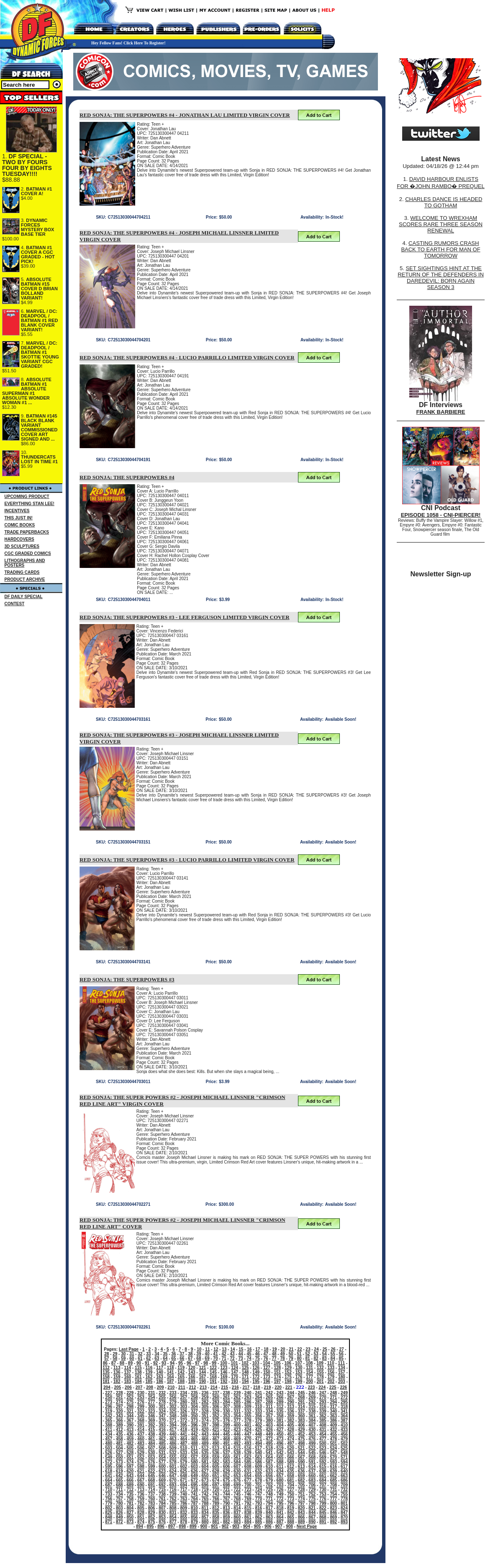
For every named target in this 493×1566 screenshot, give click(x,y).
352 (215, 1416)
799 (322, 1503)
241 (258, 1393)
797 (301, 1503)
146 (224, 1372)
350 (194, 1416)
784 (162, 1503)
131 (309, 1367)
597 (130, 1466)
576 (151, 1462)
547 (333, 1452)
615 (322, 1466)
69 (207, 1358)
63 (156, 1358)
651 (215, 1475)
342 (108, 1416)
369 (151, 1420)
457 (108, 1439)
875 (151, 1522)
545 (312, 1452)
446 (237, 1434)
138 (138, 1372)
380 (269, 1420)
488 (194, 1443)
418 (183, 1429)
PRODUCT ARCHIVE (25, 579)
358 (280, 1416)
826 (119, 1512)
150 (266, 1372)
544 (301, 1452)
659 (301, 1475)
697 (215, 1485)
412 (119, 1429)
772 (280, 1498)
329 (215, 1411)
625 (183, 1471)
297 (119, 1406)
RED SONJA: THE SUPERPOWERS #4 (127, 477)
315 (312, 1406)
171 (245, 1377)
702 (269, 1485)
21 (291, 1349)
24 (316, 1349)
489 (205, 1443)
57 (106, 1358)
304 (194, 1406)
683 (312, 1480)
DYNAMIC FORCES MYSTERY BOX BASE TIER (37, 227)
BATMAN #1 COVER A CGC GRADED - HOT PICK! (38, 254)
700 (248, 1485)
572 (108, 1462)
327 (194, 1411)
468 (226, 1439)
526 (108, 1452)
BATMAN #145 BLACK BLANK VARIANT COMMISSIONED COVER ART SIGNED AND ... (39, 427)
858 (215, 1517)
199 (299, 1381)
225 (332, 1387)
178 (320, 1377)
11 (207, 1349)
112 (106, 1367)
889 (301, 1522)
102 (245, 1363)
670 (173, 1480)
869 (333, 1517)
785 (173, 1503)
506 (140, 1448)
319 (108, 1411)
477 (322, 1439)
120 (191, 1367)
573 (119, 1462)
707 (322, 1485)
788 (205, 1503)
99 (214, 1363)
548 (344, 1452)
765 (205, 1498)
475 (301, 1439)
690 (140, 1485)
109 (320, 1363)
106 (288, 1363)
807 (162, 1508)
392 (151, 1425)
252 (130, 1397)
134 (341, 1367)
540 (258, 1452)
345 (140, 1416)
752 (312, 1494)
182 (117, 1381)
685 (333, 1480)
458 (119, 1439)
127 (266, 1367)
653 (237, 1475)
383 (301, 1420)
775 (312, 1498)
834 (205, 1512)
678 (258, 1480)
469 (237, 1439)
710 (108, 1489)
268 (301, 1397)
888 (290, 1522)
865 (290, 1517)
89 (130, 1363)
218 (256, 1387)
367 (130, 1420)
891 (322, 1522)
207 (139, 1387)
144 (202, 1372)
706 (312, 1485)
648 (183, 1475)
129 (288, 1367)
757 (119, 1498)
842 (290, 1512)
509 (173, 1448)
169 (224, 1377)
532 (173, 1452)
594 (344, 1462)
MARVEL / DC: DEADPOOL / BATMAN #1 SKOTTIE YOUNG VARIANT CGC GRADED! (40, 355)
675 (226, 1480)
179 (330, 1377)
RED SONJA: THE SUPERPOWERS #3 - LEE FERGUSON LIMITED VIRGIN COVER (185, 617)
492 (237, 1443)
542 (280, 1452)
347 (162, 1416)
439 (162, 1434)
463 (173, 1439)
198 (288, 1381)
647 (173, 1475)
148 (245, 1372)
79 (291, 1358)
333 (258, 1411)
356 (258, 1416)
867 (312, 1517)
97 (197, 1363)
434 (108, 1434)
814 (237, 1508)
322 (140, 1411)
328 (205, 1411)
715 (162, 1489)
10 (199, 1349)
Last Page (129, 1349)
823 (333, 1508)
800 (333, 1503)
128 (277, 1367)
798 (312, 1503)
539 (248, 1452)
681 (290, 1480)
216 (235, 1387)
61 (140, 1358)
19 (274, 1349)
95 (180, 1363)
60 (131, 1358)
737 (151, 1494)
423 (237, 1429)
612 (290, 1466)
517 (258, 1448)
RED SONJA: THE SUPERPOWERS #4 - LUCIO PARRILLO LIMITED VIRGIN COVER (187, 357)
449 (269, 1434)
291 (301, 1402)
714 (151, 1489)
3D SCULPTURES (22, 546)
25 (324, 1349)
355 (248, 1416)
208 (149, 1387)
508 (162, 1448)
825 (108, 1512)
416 (162, 1429)
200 (309, 1381)
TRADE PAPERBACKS (27, 532)
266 (280, 1397)
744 (226, 1494)
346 (151, 1416)
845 (322, 1512)
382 (290, 1420)
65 (173, 1358)
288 (269, 1402)
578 (173, 1462)
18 (266, 1349)
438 (151, 1434)
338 (312, 1411)
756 (108, 1498)
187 (170, 1381)
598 (140, 1466)
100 (223, 1363)
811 (205, 1508)
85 (341, 1358)
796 (290, 1503)
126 (255, 1367)
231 (151, 1393)
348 (173, 1416)
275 (130, 1402)
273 (108, 1402)
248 (333, 1393)
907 (278, 1526)
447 (248, 1434)
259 (205, 1397)
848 (108, 1517)
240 (248, 1393)
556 (183, 1457)
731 (333, 1489)
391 (140, 1425)
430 (312, 1429)
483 (140, 1443)
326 (183, 1411)
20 (282, 1349)
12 (215, 1349)
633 (269, 1471)
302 (173, 1406)
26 (333, 1349)
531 (162, 1452)
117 (159, 1367)
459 (130, 1439)
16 (249, 1349)
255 (162, 1397)
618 (108, 1471)
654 (248, 1475)
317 (333, 1406)
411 (108, 1429)
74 (248, 1358)
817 (269, 1508)
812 (215, 1508)
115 (138, 1367)
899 (193, 1526)
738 (162, 1494)
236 (205, 1393)
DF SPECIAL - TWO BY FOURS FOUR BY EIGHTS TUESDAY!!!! (27, 165)
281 (194, 1402)
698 (226, 1485)
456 (344, 1434)
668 (151, 1480)
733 (108, 1494)
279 (173, 1402)
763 (183, 1498)
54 (324, 1354)
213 (203, 1387)
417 (173, 1429)
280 (183, 1402)
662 (333, 1475)
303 (183, 1406)
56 (341, 1354)
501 (333, 1443)
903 (235, 1526)
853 (162, 1517)
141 (170, 1372)
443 (205, 1434)
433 (344, 1429)
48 (274, 1354)
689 (130, 1485)
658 (290, 1475)
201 (320, 1381)
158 (106, 1377)
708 (333, 1485)
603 (194, 1466)
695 (194, 1485)
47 (265, 1354)
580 (194, 1462)
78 (282, 1358)
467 (215, 1439)
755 (344, 1494)
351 (205, 1416)
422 (226, 1429)
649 (194, 1475)
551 (130, 1457)
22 (299, 1349)
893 (344, 1522)
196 (266, 1381)
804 (130, 1508)
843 (301, 1512)
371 (173, 1420)
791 (237, 1503)
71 (223, 1358)
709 (344, 1485)
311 (269, 1406)
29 (115, 1354)
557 (194, 1457)
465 (194, 1439)
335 (280, 1411)
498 (301, 1443)
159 (117, 1377)
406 (301, 1425)
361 (312, 1416)
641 (108, 1475)
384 (312, 1420)
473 (280, 1439)
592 (322, 1462)
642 (119, 1475)
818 (280, 1508)
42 (223, 1354)
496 (280, 1443)
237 (215, 1393)
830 (162, 1512)
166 (191, 1377)
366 (119, 1420)
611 (280, 1466)
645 (151, 1475)
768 (237, 1498)
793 (258, 1503)
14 (232, 1349)
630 (237, 1471)
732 (344, 1489)
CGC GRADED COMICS (28, 553)
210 (171, 1387)
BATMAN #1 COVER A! (36, 191)
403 (269, 1425)
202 (330, 1381)
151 (277, 1372)
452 (301, 1434)
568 (312, 1457)
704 (290, 1485)
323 (151, 1411)
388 (108, 1425)
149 (255, 1372)
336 (290, 1411)
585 (248, 1462)
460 (140, 1439)
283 (215, 1402)
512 (205, 1448)
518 (269, 1448)
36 (173, 1354)
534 (194, 1452)
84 (333, 1358)
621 (140, 1471)
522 (312, 1448)
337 (301, 1411)
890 (312, 1522)
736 (140, 1494)
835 (215, 1512)
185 (149, 1381)
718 (194, 1489)
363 (333, 1416)
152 (288, 1372)
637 (312, 1471)
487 (183, 1443)
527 (119, 1452)
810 (194, 1508)
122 (213, 1367)
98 (205, 1363)
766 (215, 1498)
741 (194, 1494)
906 (268, 1526)
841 (280, 1512)
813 (226, 1508)
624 (173, 1471)
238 (226, 1393)
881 (215, 1522)
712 (130, 1489)
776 (322, 1498)
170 (234, 1377)
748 (269, 1494)
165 (181, 1377)
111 (341, 1363)
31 (131, 1354)
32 (140, 1354)
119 (181, 1367)
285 (237, 1402)
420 (205, 1429)
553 (151, 1457)
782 (140, 1503)
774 (301, 1498)
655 (258, 1475)
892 (333, 1522)
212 (192, 1387)
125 (245, 1367)
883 (237, 1522)
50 (291, 1354)
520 (290, 1448)
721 (226, 1489)
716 (173, 1489)
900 (204, 1526)
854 (173, 1517)
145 (213, 1372)
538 (237, 1452)
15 (241, 1349)
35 (165, 1354)
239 (237, 1393)
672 (194, 1480)
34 (156, 1354)
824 (344, 1508)
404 (280, 1425)
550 (119, 1457)
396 (194, 1425)
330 (226, 1411)
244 (290, 1393)
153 (299, 1372)
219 (267, 1387)
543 (290, 1452)
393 (162, 1425)
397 (205, 1425)
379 (258, 1420)
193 (234, 1381)
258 (194, 1397)
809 (183, 1508)
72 (232, 1358)
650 (205, 1475)
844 (312, 1512)
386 (333, 1420)
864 (280, 1517)
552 (140, 1457)
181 (106, 1381)
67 (190, 1358)
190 (202, 1381)
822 (322, 1508)
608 (248, 1466)
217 (245, 1387)
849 (119, 1517)
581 (205, 1462)
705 (301, 1485)
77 (274, 1358)
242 (269, 1393)
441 (183, 1434)
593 (333, 1462)
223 (311, 1387)
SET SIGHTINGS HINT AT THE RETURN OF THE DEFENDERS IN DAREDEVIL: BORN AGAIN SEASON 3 (441, 277)
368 (140, 1420)
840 (269, 1512)
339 (322, 1411)
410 (344, 1425)
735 (130, 1494)
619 (119, 1471)
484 (151, 1443)
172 (255, 1377)
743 (215, 1494)
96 (189, 1363)
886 (269, 1522)
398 (215, 1425)
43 (232, 1354)
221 (289, 1387)
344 (130, 1416)
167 (202, 1377)
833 (194, 1512)
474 (290, 1439)
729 (312, 1489)
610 (269, 1466)
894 (139, 1526)
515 (237, 1448)
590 (301, 1462)
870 (344, 1517)
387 (344, 1420)
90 (138, 1363)
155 (320, 1372)
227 (108, 1393)
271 (333, 1397)
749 (280, 1494)
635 (290, 1471)
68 (198, 1358)
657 (280, 1475)
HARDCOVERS (19, 539)
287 (258, 1402)
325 (173, 1411)
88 (122, 1363)
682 (301, 1480)
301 (162, 1406)
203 (341, 1381)
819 (290, 1508)
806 (151, 1508)
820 (301, 1508)
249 (344, 1393)
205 (117, 1387)
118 (170, 1367)
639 (333, 1471)
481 (119, 1443)
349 (183, 1416)
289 (280, 1402)
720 (215, 1489)
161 (138, 1377)
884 (248, 1522)
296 (108, 1406)
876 (162, 1522)
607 (237, 1466)
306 (215, 1406)
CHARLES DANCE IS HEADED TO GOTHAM (443, 202)
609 (258, 1466)
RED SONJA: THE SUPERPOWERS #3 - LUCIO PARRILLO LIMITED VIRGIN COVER (187, 860)
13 (224, 1349)
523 (322, 1448)
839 (258, 1512)
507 (151, 1448)
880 (205, 1522)
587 (269, 1462)
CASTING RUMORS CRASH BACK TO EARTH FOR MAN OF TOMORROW (440, 249)
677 (248, 1480)
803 (119, 1508)
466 (205, 1439)
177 (309, 1377)
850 (130, 1517)
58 (115, 1358)
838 (248, 1512)
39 (198, 1354)
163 (159, 1377)
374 (205, 1420)
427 (280, 1429)
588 (280, 1462)
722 (237, 1489)
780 (119, 1503)
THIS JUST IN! (19, 518)
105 (277, 1363)
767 (226, 1498)
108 (309, 1363)
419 (194, 1429)
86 (105, 1363)
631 (248, 1471)
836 (226, 1512)
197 (277, 1381)
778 (344, 1498)
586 (258, 1462)
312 (280, 1406)
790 (226, 1503)
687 (108, 1485)
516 (248, 1448)
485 (162, 1443)
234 (183, 1393)
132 (320, 1367)
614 (312, 1466)
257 (183, 1397)
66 (182, 1358)
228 (119, 1393)
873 (130, 1522)
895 (150, 1526)
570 (333, 1457)
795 (280, 1503)
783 (151, 1503)
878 (183, 1522)
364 (344, 1416)
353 (226, 1416)
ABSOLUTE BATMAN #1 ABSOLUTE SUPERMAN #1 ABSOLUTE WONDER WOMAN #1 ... (26, 391)
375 (215, 1420)
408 (322, 1425)
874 (140, 1522)
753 (322, 1494)
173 (266, 1377)
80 (299, 1358)
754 (333, 1494)
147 (234, 1372)
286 (248, 1402)
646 (162, 1475)
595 (108, 1466)
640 (344, 1471)
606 (226, 1466)
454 (322, 1434)
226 (343, 1387)
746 (248, 1494)
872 (119, 1522)
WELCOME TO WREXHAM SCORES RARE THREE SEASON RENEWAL (441, 224)
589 (290, 1462)
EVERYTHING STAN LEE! (29, 503)
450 (280, 1434)
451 (290, 1434)
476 (312, 1439)
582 (215, 1462)
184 (138, 1381)
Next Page (307, 1526)
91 (147, 1363)
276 (140, 1402)
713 (140, 1489)
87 (113, 1363)
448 (258, 1434)
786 (183, 1503)
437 (140, 1434)
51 (299, 1354)
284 (226, 1402)
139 (149, 1372)
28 (106, 1354)
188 (181, 1381)
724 (258, 1489)
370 (162, 1420)
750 (290, 1494)
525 (344, 1448)
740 (183, 1494)
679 (269, 1480)
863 (269, 1517)
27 (341, 1349)
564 (269, 1457)
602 (183, 1466)
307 (226, 1406)
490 (215, 1443)
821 (312, 1508)
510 (183, 1448)
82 (316, 1358)
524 (333, 1448)
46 (257, 1354)
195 (255, 1381)
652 (226, 1475)
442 (194, 1434)
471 (258, 1439)
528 (130, 1452)
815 (248, 1508)
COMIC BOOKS (20, 525)
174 (277, 1377)
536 (215, 1452)
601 (173, 1466)
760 (151, 1498)
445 (226, 1434)
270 (322, 1397)
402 (258, 1425)
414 (140, 1429)
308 (237, 1406)
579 (183, 1462)
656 (269, 1475)
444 (215, 1434)
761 (162, 1498)
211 (181, 1387)
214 (214, 1387)
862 (258, 1517)
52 (308, 1354)
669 (162, 1480)
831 (173, 1512)
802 (108, 1508)
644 (140, 1475)
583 (226, 1462)
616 (333, 1466)
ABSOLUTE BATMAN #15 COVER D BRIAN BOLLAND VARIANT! (39, 288)
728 (301, 1489)
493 (248, 1443)
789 (215, 1503)
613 (301, 1466)
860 (237, 1517)
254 (151, 1397)
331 (237, 1411)
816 (258, 1508)
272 (344, 1397)
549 (108, 1457)
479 (344, 1439)
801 (344, 1503)
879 (194, 1522)
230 (140, 1393)
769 (248, 1498)
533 (183, 1452)
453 (312, 1434)
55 (333, 1354)
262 (237, 1397)
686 (344, 1480)
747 (258, 1494)
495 (269, 1443)
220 (278, 1387)
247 (322, 1393)
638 (322, 1471)
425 (258, 1429)
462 (162, 1439)
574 (130, 1462)
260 (215, 1397)
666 (130, 1480)
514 (226, 1448)
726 (280, 1489)
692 (162, 1485)
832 (183, 1512)
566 (290, 1457)
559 (215, 1457)
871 (108, 1522)
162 (149, 1377)
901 (214, 1526)
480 (108, 1443)
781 (130, 1503)
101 (234, 1363)
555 (173, 1457)
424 (248, 1429)
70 (215, 1358)
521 (301, 1448)
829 (151, 1512)
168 (213, 1377)
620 (130, 1471)
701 (258, 1485)
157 (341, 1372)
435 (119, 1434)
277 (151, 1402)
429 (301, 1429)
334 (269, 1411)
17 (257, 1349)
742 (205, 1494)
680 (280, 1480)
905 (257, 1526)
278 (162, 1402)
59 (123, 1358)
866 (301, 1517)
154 (309, 1372)
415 (151, 1429)
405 (290, 1425)
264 (258, 1397)
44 (240, 1354)
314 (301, 1406)
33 (148, 1354)
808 (173, 1508)
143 (191, 1372)
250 (108, 1397)
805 (140, 1508)
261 (226, 1397)
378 (248, 1420)
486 (173, 1443)
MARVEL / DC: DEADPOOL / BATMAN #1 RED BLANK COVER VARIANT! (39, 320)
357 (269, 1416)
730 (322, 1489)
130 (299, 1367)
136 (117, 1372)
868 (322, 1517)
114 (127, 1367)
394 (173, 1425)
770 (258, 1498)
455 (333, 1434)
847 (344, 1512)
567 (301, 1457)
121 (202, 1367)
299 (140, 1406)
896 (160, 1526)
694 (183, 1485)
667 (140, 1480)
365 (108, 1420)
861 (248, 1517)
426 (269, 1429)
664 (108, 1480)
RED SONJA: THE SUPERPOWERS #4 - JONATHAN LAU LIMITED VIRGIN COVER (185, 115)
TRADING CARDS (22, 572)
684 (322, 1480)
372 (183, 1420)
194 (245, 1381)
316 (322, 1406)
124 (234, 1367)
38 (190, 1354)
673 (205, 1480)
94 (172, 1363)
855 (183, 1517)
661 (322, 1475)
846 (333, 1512)
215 (224, 1387)
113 (117, 1367)
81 (308, 1358)
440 (173, 1434)
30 (123, 1354)
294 (333, 1402)
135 (106, 1372)
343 (119, 1416)
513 (215, 1448)
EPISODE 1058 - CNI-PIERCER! (441, 515)
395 (183, 1425)
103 (255, 1363)
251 (119, 1397)
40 (207, 1354)
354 (237, 1416)
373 (194, 1420)
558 (205, 1457)
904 (246, 1526)
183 (127, 1381)
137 (127, 1372)
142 (181, 1372)
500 (322, 1443)
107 (298, 1363)
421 (215, 1429)
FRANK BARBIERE (440, 412)
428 (290, 1429)
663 (344, 1475)
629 (226, 1471)
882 (226, 1522)
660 (312, 1475)
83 (324, 1358)
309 (248, 1406)
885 (258, 1522)
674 (215, 1480)
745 (237, 1494)
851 (140, 1517)
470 (248, 1439)
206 (128, 1387)
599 (151, 1466)
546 (322, 1452)
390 (130, 1425)
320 (119, 1411)
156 (330, 1372)
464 (183, 1439)
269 (312, 1397)
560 (226, 1457)
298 (130, 1406)
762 (173, 1498)
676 (237, 1480)
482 (130, 1443)
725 (269, 1489)
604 (205, 1466)
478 (333, 1439)
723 (248, 1489)
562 (248, 1457)
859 (226, 1517)
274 (119, 1402)
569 (322, 1457)
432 (333, 1429)
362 (322, 1416)
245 (301, 1393)
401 (248, 1425)
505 (130, 1448)
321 (130, 1411)
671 (183, 1480)
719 (205, 1489)
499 (312, 1443)
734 (119, 1494)
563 (258, 1457)
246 (312, 1393)
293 (322, 1402)
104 (266, 1363)
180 (341, 1377)
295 (344, 1402)
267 (290, 1397)
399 (226, 1425)
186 (159, 1381)
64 (165, 1358)
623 (162, 1471)
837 (237, 1512)
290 (290, 1402)
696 (205, 1485)
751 (301, 1494)
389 (119, 1425)
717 (183, 1489)
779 (108, 1503)
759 (140, 1498)
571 (344, 1457)
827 (130, 1512)
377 (237, 1420)
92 (155, 1363)
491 (226, 1443)
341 (344, 1411)
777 (333, 1498)
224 (322, 1387)
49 (282, 1354)
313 (290, 1406)
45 (248, 1354)
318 (344, 1406)
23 (308, 1349)
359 (290, 1416)
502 (344, 1443)
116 (149, 1367)
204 (106, 1387)
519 (280, 1448)
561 (237, 1457)
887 (280, 1522)
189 (191, 1381)
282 (205, 1402)
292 (312, 1402)
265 (269, 1397)
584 (237, 1462)
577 (162, 1462)
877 (173, 1522)
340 (333, 1411)
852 (151, 1517)
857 (205, 1517)
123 (224, 1367)
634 (280, 1471)
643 (130, 1475)
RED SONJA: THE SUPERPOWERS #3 (127, 979)
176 (299, 1377)
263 (248, 1397)
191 (213, 1381)
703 (280, 1485)
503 (108, 1448)
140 (159, 1372)
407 (312, 1425)
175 (288, 1377)
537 (226, 1452)
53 (316, 1354)
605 (215, 1466)
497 (290, 1443)
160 (127, 1377)
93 (164, 1363)
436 (130, 1434)
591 (312, 1462)
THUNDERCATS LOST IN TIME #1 (39, 459)
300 (151, 1406)
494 (258, 1443)
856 (194, 1517)
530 (151, 1452)
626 (194, 1471)
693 (173, 1485)
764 (194, 1498)
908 (289, 1526)
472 (269, 1439)
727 (290, 1489)
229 (130, 1393)
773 (290, 1498)
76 (265, 1358)
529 (140, 1452)
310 (258, 1406)
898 (182, 1526)
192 (224, 1381)
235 (194, 1393)
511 (194, 1448)
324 (162, 1411)
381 (280, 1420)
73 (240, 1358)
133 (330, 1367)
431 (322, 1429)
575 (140, 1462)
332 (248, 1411)
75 (257, 1358)
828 (140, 1512)
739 (173, 1494)
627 (205, 1471)
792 (248, 1503)
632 (258, 1471)
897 (171, 1526)
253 (140, 1397)
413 (130, 1429)
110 (330, 1363)
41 (215, 1354)
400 (237, 1425)
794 (269, 1503)
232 (162, 1393)
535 (205, 1452)
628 (215, 1471)
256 (173, 1397)
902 (225, 1526)
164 (170, 1377)
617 (344, 1466)
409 (333, 1425)
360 (301, 1416)
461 (151, 1439)
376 (226, 1420)
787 (194, 1503)
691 (151, 1485)
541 (269, 1452)
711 (119, 1489)
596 (119, 1466)
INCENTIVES (17, 510)
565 (280, 1457)
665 (119, 1480)
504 (119, 1448)
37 (182, 1354)
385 (322, 1420)
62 (148, 1358)
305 (205, 1406)
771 (269, 1498)
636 (301, 1471)
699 (237, 1485)
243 (280, 1393)
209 (160, 1387)
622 (151, 1471)
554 (162, 1457)
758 (130, 1498)
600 (162, 1466)
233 (173, 1393)
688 (119, 1485)
